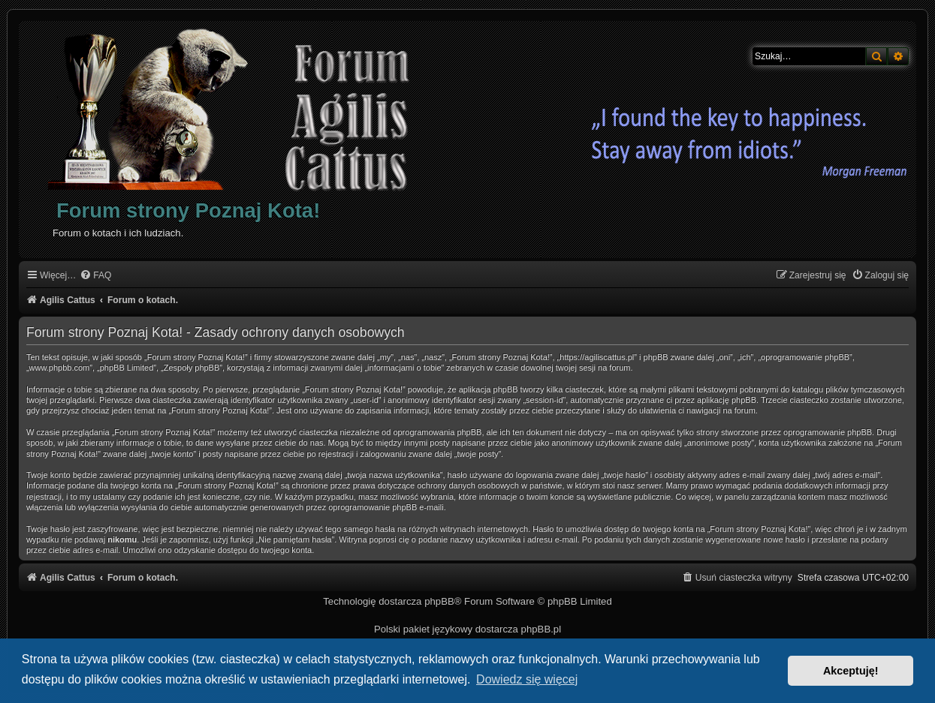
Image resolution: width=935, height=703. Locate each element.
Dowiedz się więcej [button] (527, 679)
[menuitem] (95, 276)
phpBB (439, 601)
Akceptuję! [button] (851, 671)
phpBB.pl (541, 629)
